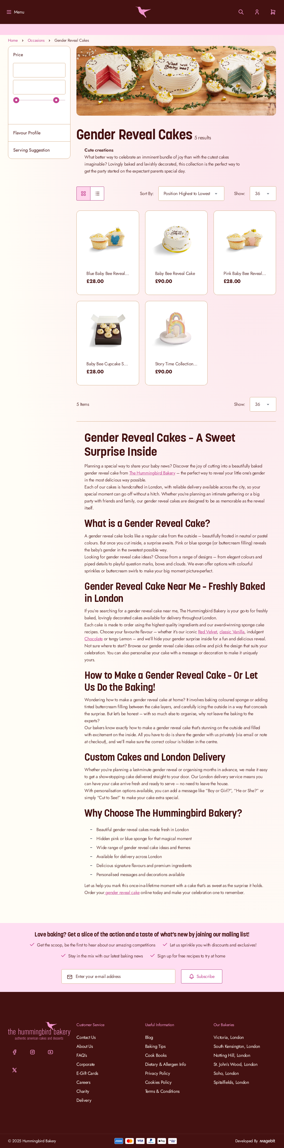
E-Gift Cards (87, 1073)
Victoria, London (229, 1037)
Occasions (36, 40)
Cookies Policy (158, 1082)
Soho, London (226, 1073)
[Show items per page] (263, 194)
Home (13, 40)
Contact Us (85, 1037)
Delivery (83, 1100)
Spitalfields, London (231, 1082)
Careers (83, 1082)
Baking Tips (155, 1046)
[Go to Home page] (142, 12)
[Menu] (15, 12)
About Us (84, 1046)
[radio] (83, 194)
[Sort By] (191, 194)
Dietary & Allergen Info (165, 1064)
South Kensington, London (237, 1046)
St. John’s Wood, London (236, 1064)
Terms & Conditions (162, 1091)
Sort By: (147, 193)
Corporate (85, 1064)
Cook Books (156, 1055)
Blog (149, 1037)
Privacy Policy (157, 1073)
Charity (82, 1091)
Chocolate (93, 639)
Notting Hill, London (232, 1055)
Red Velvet (207, 632)
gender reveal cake (122, 892)
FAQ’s (81, 1055)
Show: (239, 193)
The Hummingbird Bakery (152, 473)
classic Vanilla (232, 632)
